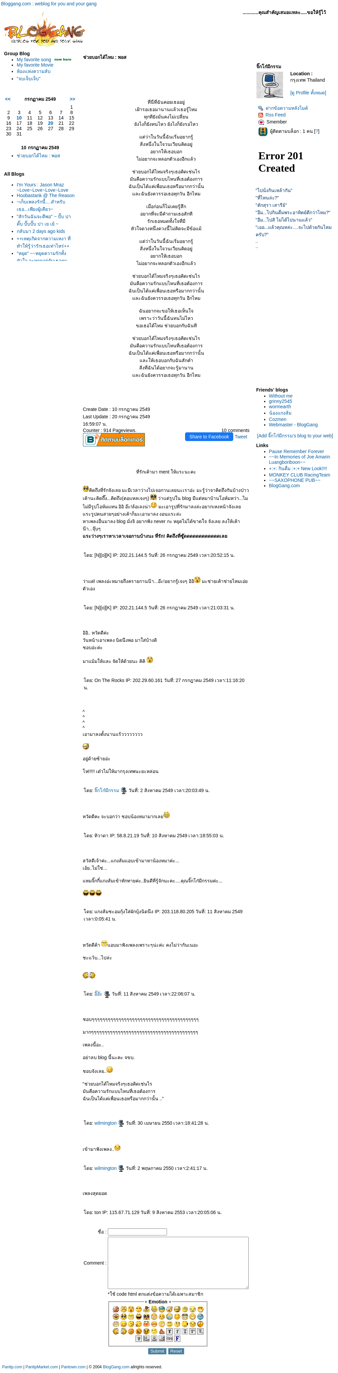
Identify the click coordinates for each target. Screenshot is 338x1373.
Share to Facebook (213, 436)
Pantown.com (73, 1369)
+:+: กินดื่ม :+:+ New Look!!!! (302, 468)
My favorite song (32, 59)
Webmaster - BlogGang (297, 424)
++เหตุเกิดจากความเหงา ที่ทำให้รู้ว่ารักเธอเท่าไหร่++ (40, 257)
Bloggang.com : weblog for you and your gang (49, 3)
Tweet (245, 436)
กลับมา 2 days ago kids (39, 242)
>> (62, 104)
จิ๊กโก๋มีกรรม (100, 783)
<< (6, 104)
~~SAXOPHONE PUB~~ (298, 480)
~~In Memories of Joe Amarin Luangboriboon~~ (303, 459)
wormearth (284, 406)
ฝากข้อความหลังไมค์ (287, 108)
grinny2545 (284, 401)
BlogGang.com (288, 485)
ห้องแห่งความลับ (32, 76)
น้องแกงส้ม (284, 413)
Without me (285, 396)
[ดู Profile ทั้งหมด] (311, 92)
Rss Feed (275, 114)
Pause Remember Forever (300, 451)
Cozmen (281, 419)
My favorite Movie (33, 70)
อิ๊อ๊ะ (92, 986)
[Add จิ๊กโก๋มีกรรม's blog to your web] (298, 435)
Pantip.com (12, 1369)
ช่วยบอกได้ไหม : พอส (37, 161)
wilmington (99, 1115)
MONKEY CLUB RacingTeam (303, 475)
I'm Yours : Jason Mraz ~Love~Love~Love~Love (41, 192)
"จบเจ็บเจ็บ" (27, 84)
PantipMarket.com (41, 1369)
